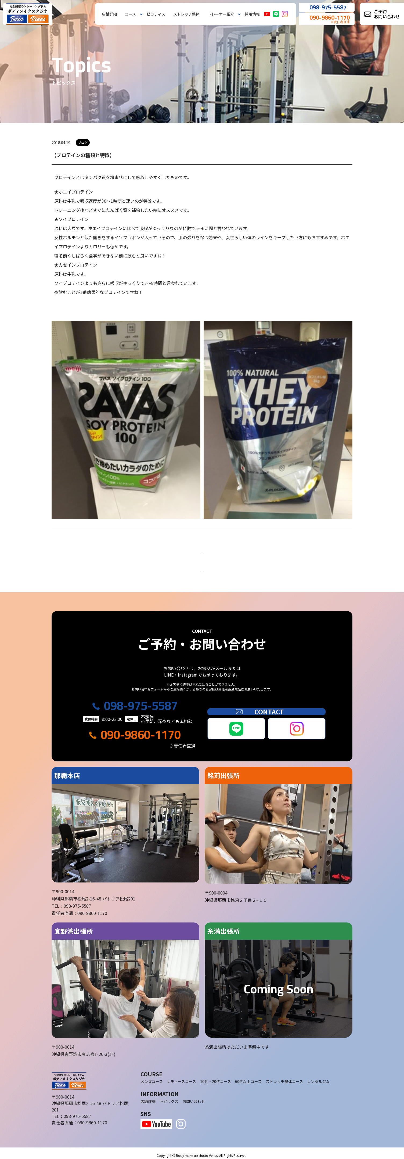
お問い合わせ (193, 1097)
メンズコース (151, 1077)
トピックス (169, 1097)
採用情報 (252, 14)
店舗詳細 (109, 14)
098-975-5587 (141, 701)
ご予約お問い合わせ (387, 14)
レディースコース (181, 1077)
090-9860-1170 (141, 730)
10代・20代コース (215, 1077)
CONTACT (266, 707)
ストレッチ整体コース (284, 1077)
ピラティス (156, 14)
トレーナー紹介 (221, 14)
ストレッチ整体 (186, 14)
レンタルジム (318, 1077)
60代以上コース (248, 1077)
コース (130, 14)
